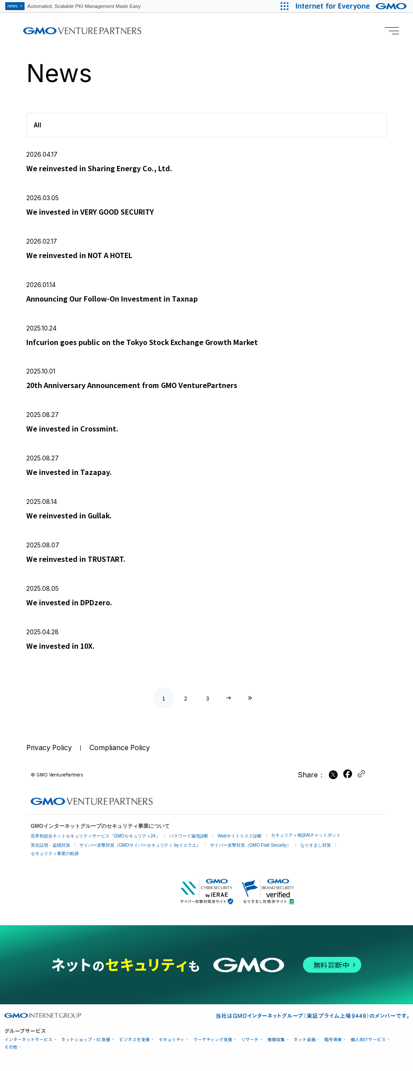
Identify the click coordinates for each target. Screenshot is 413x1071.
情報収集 (276, 1043)
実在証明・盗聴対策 (50, 848)
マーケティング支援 (212, 1043)
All (37, 125)
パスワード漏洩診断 (189, 839)
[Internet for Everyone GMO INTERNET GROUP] (352, 6)
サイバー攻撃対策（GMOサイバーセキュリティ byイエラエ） (140, 848)
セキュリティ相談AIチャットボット (306, 838)
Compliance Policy (122, 751)
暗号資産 (333, 1043)
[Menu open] (392, 30)
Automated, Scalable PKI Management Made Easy (75, 6)
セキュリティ (172, 1043)
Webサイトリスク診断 (240, 839)
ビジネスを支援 (134, 1043)
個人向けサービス (368, 1043)
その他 (11, 1050)
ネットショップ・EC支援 (85, 1043)
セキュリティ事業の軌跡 (55, 856)
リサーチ (250, 1043)
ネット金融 (305, 1043)
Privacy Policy (50, 751)
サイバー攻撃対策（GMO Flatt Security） (250, 848)
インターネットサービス (28, 1043)
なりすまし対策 (315, 848)
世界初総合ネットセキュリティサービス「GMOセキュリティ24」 (95, 839)
